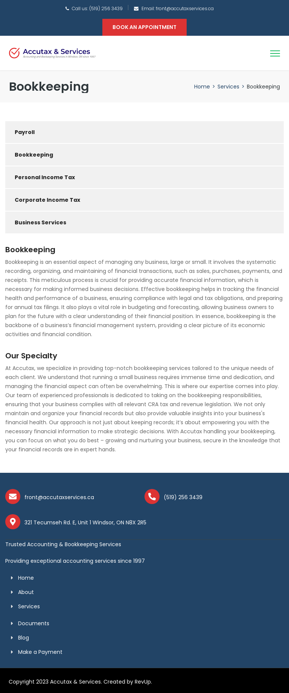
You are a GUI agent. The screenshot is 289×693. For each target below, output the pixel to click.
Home (202, 86)
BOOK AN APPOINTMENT (144, 27)
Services (228, 86)
